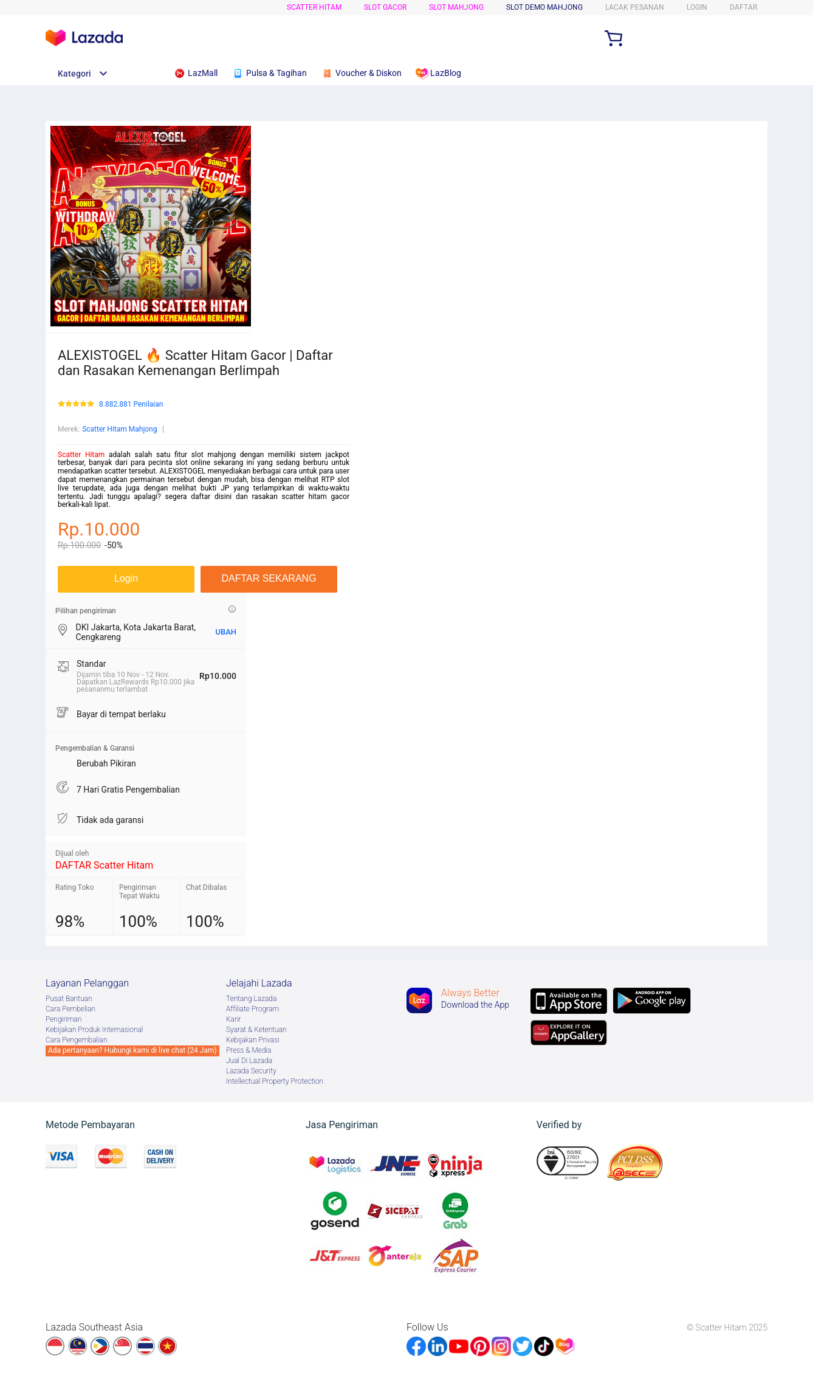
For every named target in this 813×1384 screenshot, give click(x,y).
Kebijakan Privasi (253, 1040)
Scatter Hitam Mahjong (119, 429)
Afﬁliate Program (252, 1009)
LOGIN (697, 7)
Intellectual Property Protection (274, 1081)
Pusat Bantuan (69, 998)
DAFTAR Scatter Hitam (104, 865)
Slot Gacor (385, 7)
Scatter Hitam (314, 7)
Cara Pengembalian (77, 1040)
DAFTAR (743, 7)
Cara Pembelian (70, 1009)
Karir (233, 1019)
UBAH (225, 631)
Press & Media (248, 1050)
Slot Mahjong (456, 7)
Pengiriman (63, 1019)
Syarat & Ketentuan (256, 1029)
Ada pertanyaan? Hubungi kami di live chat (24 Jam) (132, 1050)
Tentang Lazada (251, 998)
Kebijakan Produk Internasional (94, 1029)
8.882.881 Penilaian (131, 404)
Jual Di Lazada (249, 1060)
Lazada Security (251, 1071)
